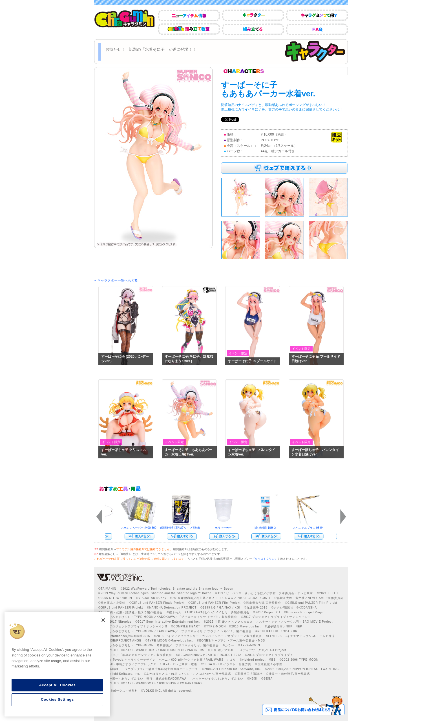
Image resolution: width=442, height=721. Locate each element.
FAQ (317, 29)
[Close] (103, 620)
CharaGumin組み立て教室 (189, 29)
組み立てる (253, 29)
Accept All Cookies (57, 685)
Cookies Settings (57, 699)
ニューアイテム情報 (189, 15)
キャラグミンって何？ (317, 15)
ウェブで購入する (284, 168)
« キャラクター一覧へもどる (116, 280)
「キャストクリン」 (264, 558)
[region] (57, 664)
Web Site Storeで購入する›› (265, 536)
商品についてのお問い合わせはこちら (303, 705)
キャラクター (253, 15)
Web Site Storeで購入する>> (138, 536)
